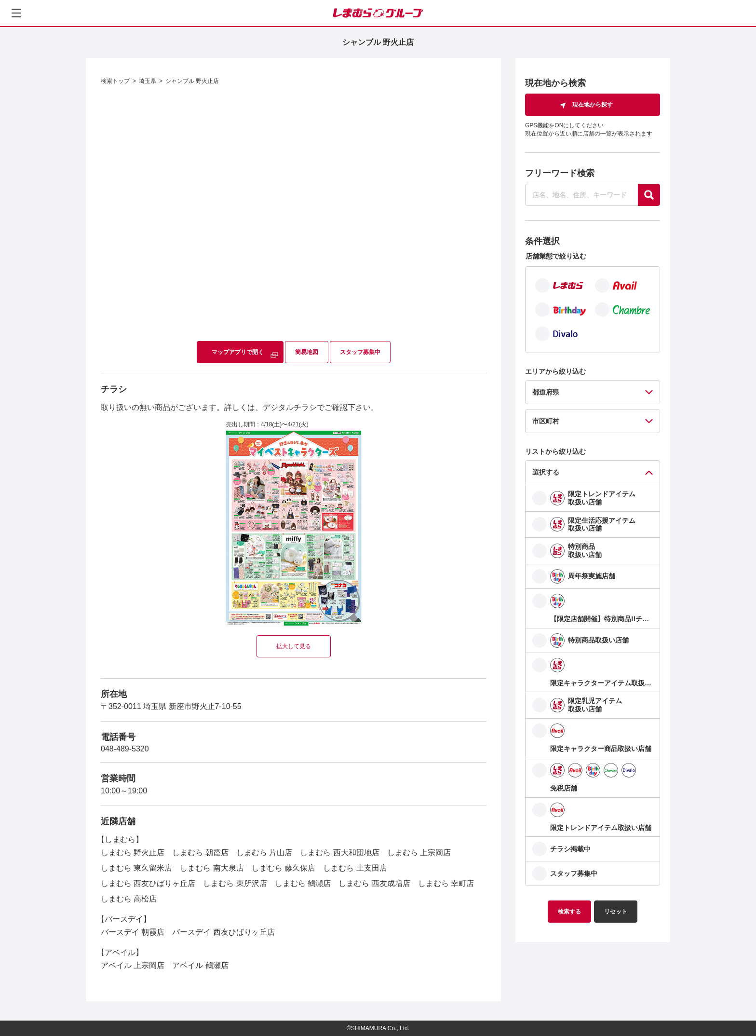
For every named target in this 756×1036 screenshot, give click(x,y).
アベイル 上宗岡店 (132, 965)
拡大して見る (293, 646)
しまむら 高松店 (129, 899)
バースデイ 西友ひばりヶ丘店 (223, 932)
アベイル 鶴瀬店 (200, 965)
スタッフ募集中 (360, 352)
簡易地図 (306, 352)
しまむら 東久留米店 (136, 868)
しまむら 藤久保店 (283, 868)
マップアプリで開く (238, 352)
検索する (569, 911)
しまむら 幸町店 (446, 883)
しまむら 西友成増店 (374, 883)
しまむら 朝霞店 (200, 852)
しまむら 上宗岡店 (419, 852)
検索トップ (115, 81)
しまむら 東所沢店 (235, 883)
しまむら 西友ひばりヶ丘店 (148, 883)
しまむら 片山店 (264, 852)
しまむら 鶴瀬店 (303, 883)
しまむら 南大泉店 (211, 868)
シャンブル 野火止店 (192, 81)
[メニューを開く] (16, 13)
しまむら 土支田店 (355, 868)
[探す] (649, 195)
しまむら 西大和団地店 (339, 852)
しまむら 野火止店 (132, 852)
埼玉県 (147, 81)
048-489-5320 (125, 749)
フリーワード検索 (559, 173)
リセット (615, 911)
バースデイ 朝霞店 (132, 932)
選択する (545, 472)
